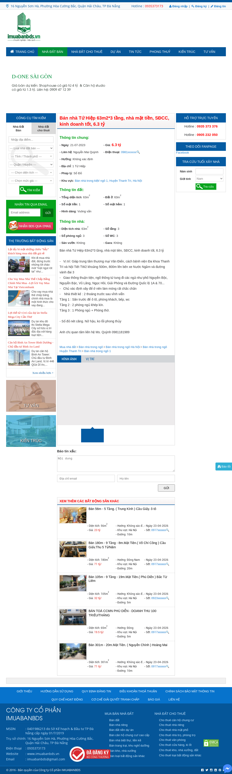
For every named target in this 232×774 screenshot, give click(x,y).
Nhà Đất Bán (52, 52)
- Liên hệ (66, 152)
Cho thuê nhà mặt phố (173, 730)
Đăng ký (199, 6)
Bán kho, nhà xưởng (122, 750)
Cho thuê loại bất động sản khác (180, 755)
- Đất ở (108, 197)
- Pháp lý (66, 173)
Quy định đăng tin (96, 691)
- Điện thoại (111, 152)
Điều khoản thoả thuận (138, 691)
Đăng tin (218, 6)
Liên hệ (174, 699)
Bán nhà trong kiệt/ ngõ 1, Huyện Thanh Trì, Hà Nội (108, 180)
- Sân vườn (67, 243)
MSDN (11, 729)
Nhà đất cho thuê (87, 52)
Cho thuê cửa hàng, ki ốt (175, 745)
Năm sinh (186, 171)
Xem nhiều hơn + (42, 373)
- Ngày (64, 145)
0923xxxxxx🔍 (160, 598)
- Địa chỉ (65, 166)
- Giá (107, 145)
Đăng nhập (178, 6)
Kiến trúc (187, 52)
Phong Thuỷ (160, 52)
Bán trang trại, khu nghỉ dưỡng (129, 745)
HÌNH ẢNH (69, 359)
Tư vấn (209, 52)
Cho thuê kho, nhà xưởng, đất (178, 750)
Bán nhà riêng (118, 725)
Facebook (182, 152)
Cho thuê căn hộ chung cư (176, 720)
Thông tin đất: (72, 190)
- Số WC (109, 236)
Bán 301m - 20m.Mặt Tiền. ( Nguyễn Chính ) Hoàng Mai (128, 645)
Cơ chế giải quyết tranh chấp (115, 699)
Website (12, 754)
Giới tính (185, 179)
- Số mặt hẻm (113, 204)
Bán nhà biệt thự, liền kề (125, 740)
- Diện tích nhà (70, 228)
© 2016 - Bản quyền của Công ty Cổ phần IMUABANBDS (43, 770)
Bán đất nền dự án (121, 730)
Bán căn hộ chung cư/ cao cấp (129, 735)
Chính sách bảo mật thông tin (189, 691)
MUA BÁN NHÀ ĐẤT (119, 713)
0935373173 (154, 6)
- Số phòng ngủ (70, 236)
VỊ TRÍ (90, 359)
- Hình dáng (68, 211)
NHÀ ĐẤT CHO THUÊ (170, 713)
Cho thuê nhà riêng (171, 725)
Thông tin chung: (74, 138)
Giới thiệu (24, 691)
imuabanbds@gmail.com (46, 759)
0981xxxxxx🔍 (130, 152)
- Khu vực (66, 180)
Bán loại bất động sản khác (127, 756)
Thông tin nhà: (72, 221)
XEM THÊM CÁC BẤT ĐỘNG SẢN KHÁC (89, 501)
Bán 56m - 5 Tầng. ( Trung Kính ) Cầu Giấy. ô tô (122, 509)
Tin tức (135, 52)
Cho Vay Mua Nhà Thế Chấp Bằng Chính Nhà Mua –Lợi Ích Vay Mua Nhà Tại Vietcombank (29, 283)
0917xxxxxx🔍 (160, 530)
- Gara (108, 243)
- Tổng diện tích (71, 197)
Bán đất (114, 720)
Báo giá (154, 699)
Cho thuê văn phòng (172, 740)
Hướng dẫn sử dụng (57, 691)
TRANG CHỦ (22, 51)
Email (10, 759)
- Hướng (65, 159)
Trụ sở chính (15, 738)
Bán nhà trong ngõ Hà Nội (123, 347)
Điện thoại (14, 748)
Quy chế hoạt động (67, 699)
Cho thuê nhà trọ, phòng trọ (177, 735)
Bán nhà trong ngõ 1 (97, 351)
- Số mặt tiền (68, 204)
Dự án (116, 52)
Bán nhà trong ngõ (91, 347)
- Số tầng (110, 228)
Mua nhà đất (68, 347)
